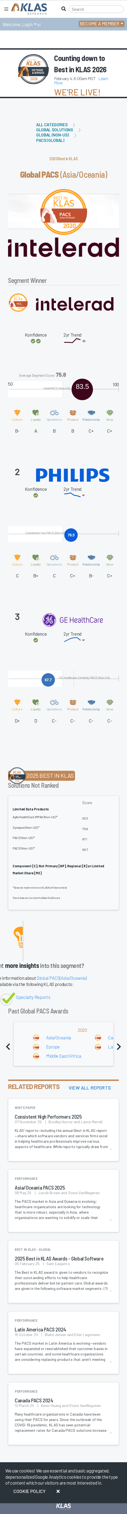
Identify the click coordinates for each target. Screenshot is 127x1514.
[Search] (96, 9)
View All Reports (90, 1088)
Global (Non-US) (52, 134)
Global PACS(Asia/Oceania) (62, 978)
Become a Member (99, 23)
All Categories (52, 124)
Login (27, 24)
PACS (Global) (50, 140)
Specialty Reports (33, 997)
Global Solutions (54, 129)
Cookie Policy (29, 1491)
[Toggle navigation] (6, 9)
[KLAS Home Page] (28, 9)
